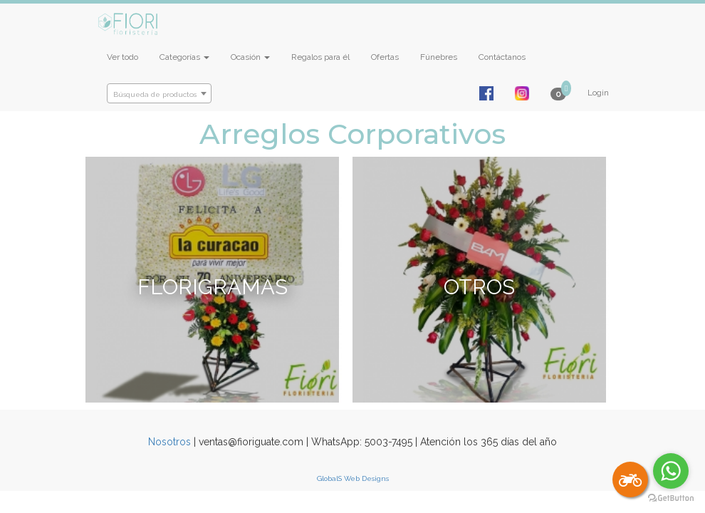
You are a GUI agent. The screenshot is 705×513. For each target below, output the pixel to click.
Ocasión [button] (250, 57)
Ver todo (122, 57)
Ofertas (385, 57)
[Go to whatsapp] (671, 471)
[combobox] (159, 93)
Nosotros (169, 441)
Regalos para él (320, 57)
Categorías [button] (184, 57)
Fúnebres (438, 57)
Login (598, 93)
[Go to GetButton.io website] (671, 498)
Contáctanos (502, 57)
